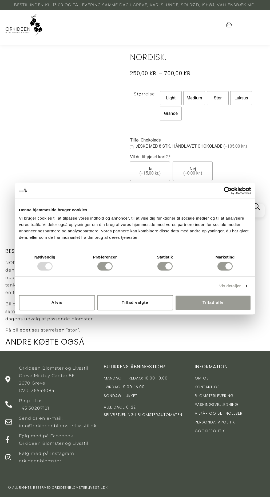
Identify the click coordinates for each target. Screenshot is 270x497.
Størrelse (144, 93)
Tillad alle (213, 302)
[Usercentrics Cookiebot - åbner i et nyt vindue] (227, 191)
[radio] (170, 98)
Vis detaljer (230, 286)
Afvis (57, 302)
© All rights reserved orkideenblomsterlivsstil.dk (58, 487)
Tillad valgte (135, 302)
